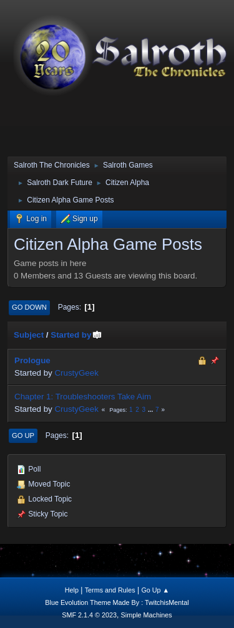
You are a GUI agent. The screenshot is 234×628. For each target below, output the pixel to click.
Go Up (23, 435)
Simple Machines (146, 615)
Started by (76, 335)
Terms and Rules (110, 590)
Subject (29, 335)
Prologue (32, 360)
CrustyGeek (76, 373)
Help (72, 590)
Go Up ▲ (155, 590)
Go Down (29, 307)
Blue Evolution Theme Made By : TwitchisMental (116, 602)
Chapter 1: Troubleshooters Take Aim (82, 396)
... (151, 409)
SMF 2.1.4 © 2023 (89, 615)
